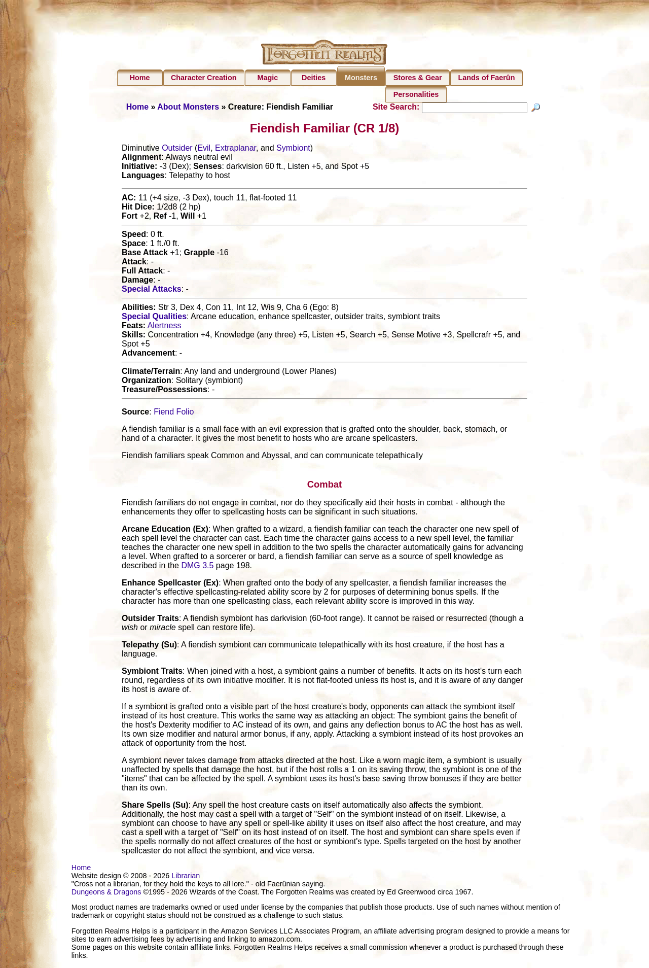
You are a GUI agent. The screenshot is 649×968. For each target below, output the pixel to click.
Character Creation (204, 78)
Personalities (416, 94)
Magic (267, 78)
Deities (314, 78)
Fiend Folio (174, 413)
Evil (203, 149)
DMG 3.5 (197, 567)
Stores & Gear (417, 78)
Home (140, 78)
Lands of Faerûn (486, 78)
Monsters (361, 78)
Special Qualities (154, 318)
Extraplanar (235, 149)
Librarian (185, 877)
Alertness (165, 327)
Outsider (177, 149)
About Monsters (188, 106)
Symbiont (293, 149)
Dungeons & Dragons (106, 893)
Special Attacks (152, 290)
